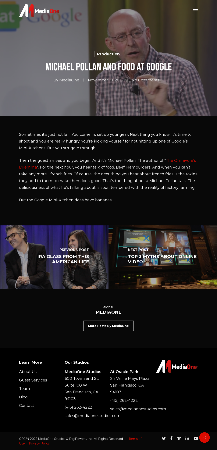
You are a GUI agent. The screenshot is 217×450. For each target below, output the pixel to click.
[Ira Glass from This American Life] (54, 257)
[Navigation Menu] (195, 10)
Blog (23, 397)
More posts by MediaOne (108, 326)
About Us (28, 371)
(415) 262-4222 (78, 407)
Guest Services (33, 380)
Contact (26, 405)
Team (24, 388)
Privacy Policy (39, 443)
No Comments (146, 80)
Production (108, 54)
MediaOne (69, 80)
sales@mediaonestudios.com (86, 415)
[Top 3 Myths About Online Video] (162, 257)
